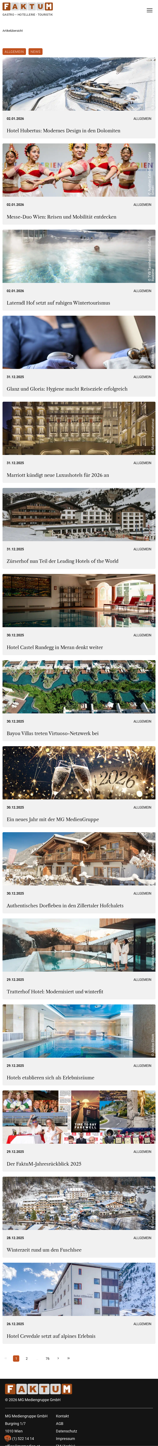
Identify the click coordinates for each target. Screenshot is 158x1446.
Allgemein (14, 51)
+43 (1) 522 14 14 (19, 1438)
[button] (7, 1438)
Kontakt (62, 1416)
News (35, 51)
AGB (59, 1423)
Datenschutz (66, 1431)
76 (47, 1358)
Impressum (65, 1438)
